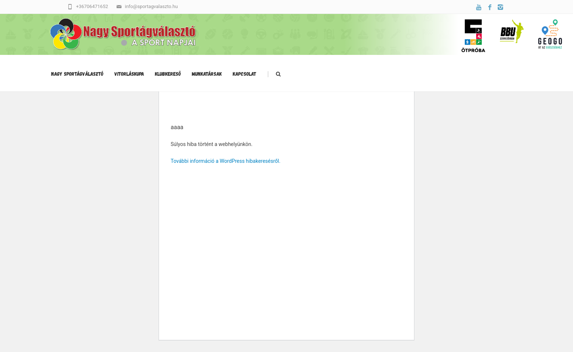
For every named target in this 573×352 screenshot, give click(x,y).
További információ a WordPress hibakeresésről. (225, 161)
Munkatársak (207, 74)
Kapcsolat (244, 74)
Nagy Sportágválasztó (77, 74)
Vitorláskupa (129, 74)
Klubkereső (168, 74)
